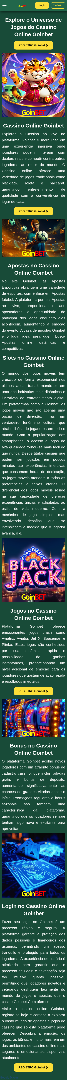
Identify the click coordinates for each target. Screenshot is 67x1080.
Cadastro (58, 5)
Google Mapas (9, 1077)
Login (42, 5)
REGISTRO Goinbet (33, 45)
